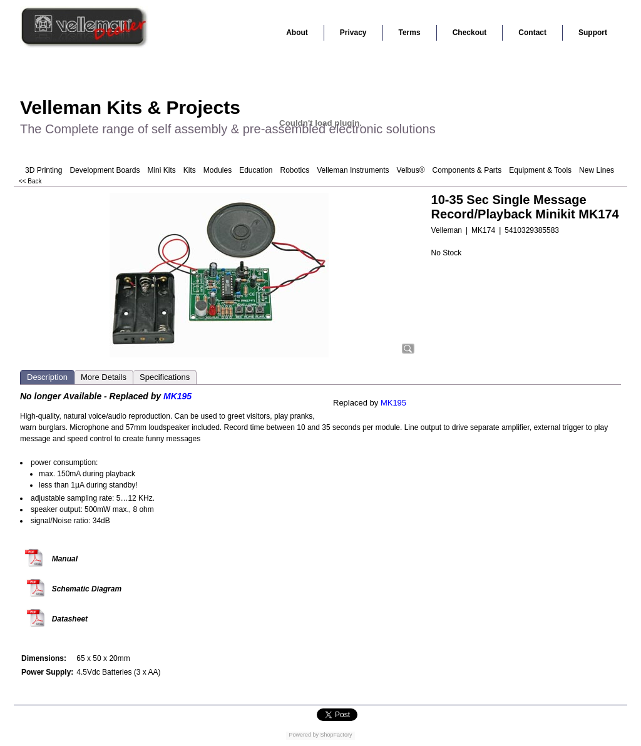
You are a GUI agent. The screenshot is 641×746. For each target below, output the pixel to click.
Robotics (295, 170)
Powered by (304, 735)
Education (255, 170)
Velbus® (411, 170)
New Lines (596, 170)
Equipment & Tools (540, 170)
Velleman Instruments (353, 170)
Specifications (165, 377)
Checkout (470, 32)
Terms (410, 32)
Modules (217, 170)
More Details (103, 377)
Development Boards (104, 170)
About (297, 32)
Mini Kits (161, 170)
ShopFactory (335, 735)
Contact (532, 32)
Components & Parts (466, 170)
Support (592, 32)
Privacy (353, 32)
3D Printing (43, 170)
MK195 (393, 402)
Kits (189, 170)
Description (47, 377)
